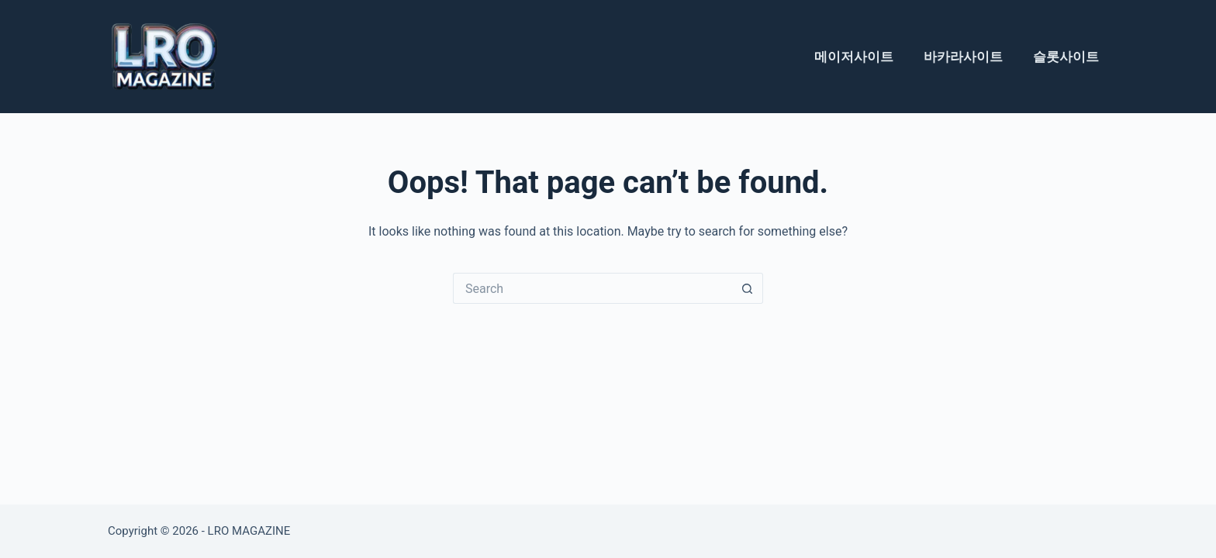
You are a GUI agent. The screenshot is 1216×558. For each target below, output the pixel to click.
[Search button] (747, 288)
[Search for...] (592, 288)
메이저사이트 (853, 56)
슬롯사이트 (1066, 56)
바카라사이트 (963, 56)
